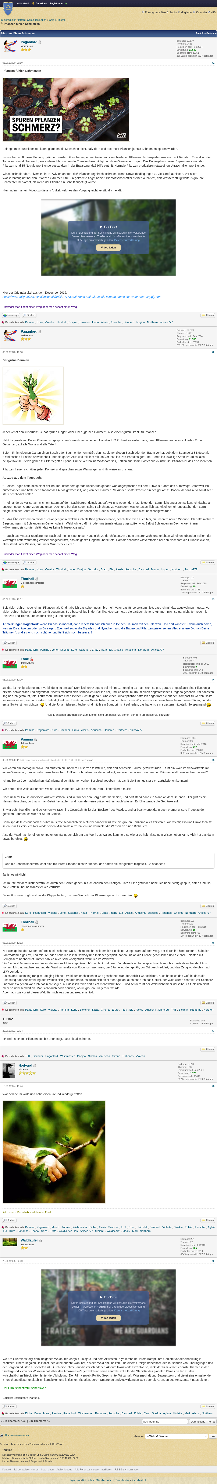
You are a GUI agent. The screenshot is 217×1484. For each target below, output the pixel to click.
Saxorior (85, 322)
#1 (213, 62)
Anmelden (41, 3)
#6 (213, 942)
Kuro (39, 322)
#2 (213, 352)
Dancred (129, 322)
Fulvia (188, 1227)
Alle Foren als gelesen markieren (93, 1469)
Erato (95, 322)
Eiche (92, 1227)
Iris (76, 1231)
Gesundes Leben (36, 19)
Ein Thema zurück (14, 1421)
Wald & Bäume (57, 19)
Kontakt (6, 1469)
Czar (131, 1227)
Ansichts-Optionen (206, 33)
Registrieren (56, 3)
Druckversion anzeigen (17, 1435)
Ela (112, 569)
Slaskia (92, 1056)
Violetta (49, 322)
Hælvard (25, 1065)
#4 (213, 679)
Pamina (30, 322)
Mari (135, 1231)
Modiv (126, 1231)
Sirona (116, 1056)
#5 (213, 760)
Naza (84, 912)
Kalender (200, 12)
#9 (213, 1261)
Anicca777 (166, 322)
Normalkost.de (122, 1480)
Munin (155, 569)
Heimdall (142, 1227)
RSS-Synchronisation (127, 1469)
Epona (35, 1231)
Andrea (65, 1227)
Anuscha (116, 322)
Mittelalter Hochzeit (105, 1480)
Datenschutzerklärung (127, 240)
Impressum (75, 1480)
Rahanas (166, 912)
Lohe (72, 569)
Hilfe (212, 12)
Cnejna (73, 322)
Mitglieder (185, 12)
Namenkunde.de (139, 1480)
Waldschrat (113, 1231)
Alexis (104, 322)
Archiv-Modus (64, 1469)
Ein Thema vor (38, 1421)
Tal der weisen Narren (12, 19)
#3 (213, 599)
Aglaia (211, 1227)
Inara (104, 649)
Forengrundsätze (154, 12)
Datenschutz (88, 1480)
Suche (172, 12)
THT (173, 1009)
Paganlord (29, 42)
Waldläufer (65, 1231)
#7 (213, 1030)
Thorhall (61, 322)
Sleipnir (183, 1009)
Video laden (108, 247)
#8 (213, 1086)
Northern (152, 322)
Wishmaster (67, 1056)
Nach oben (47, 1469)
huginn (140, 322)
